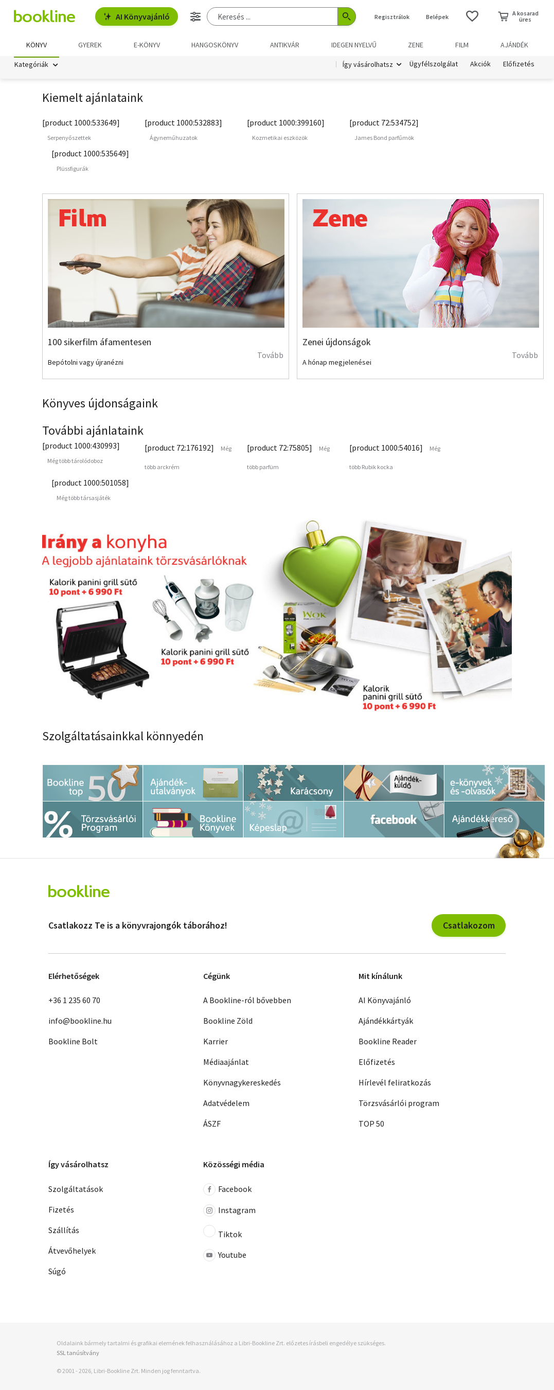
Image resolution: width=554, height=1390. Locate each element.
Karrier (215, 1043)
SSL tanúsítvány (78, 1354)
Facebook (227, 1191)
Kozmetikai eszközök (280, 140)
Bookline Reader (388, 1043)
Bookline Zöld (228, 1023)
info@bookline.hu (80, 1023)
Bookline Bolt (73, 1043)
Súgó (57, 1273)
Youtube (224, 1257)
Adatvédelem (226, 1105)
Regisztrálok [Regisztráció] (391, 17)
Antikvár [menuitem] (284, 44)
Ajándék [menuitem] (514, 44)
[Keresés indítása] (346, 16)
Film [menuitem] (462, 44)
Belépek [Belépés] (437, 17)
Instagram (229, 1212)
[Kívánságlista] (472, 16)
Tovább (270, 357)
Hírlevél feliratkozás (395, 1084)
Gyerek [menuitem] (90, 44)
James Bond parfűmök (384, 140)
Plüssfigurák (72, 170)
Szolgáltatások (75, 1190)
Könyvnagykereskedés (242, 1084)
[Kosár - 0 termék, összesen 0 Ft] (518, 16)
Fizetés (61, 1211)
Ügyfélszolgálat (433, 66)
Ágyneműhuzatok (174, 140)
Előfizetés (518, 66)
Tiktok (222, 1233)
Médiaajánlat (226, 1064)
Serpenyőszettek (69, 140)
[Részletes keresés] (195, 16)
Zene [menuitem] (415, 44)
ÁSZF (212, 1125)
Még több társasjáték (84, 499)
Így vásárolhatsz (368, 65)
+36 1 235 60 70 (74, 1002)
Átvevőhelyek (72, 1252)
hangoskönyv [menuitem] (214, 44)
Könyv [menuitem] (36, 44)
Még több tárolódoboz (75, 462)
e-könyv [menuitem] (147, 44)
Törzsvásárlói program (399, 1105)
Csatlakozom (469, 927)
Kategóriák (31, 65)
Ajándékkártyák (386, 1023)
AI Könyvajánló (136, 16)
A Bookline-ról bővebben (247, 1002)
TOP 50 (371, 1125)
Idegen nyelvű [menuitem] (354, 44)
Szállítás (63, 1231)
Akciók (480, 66)
